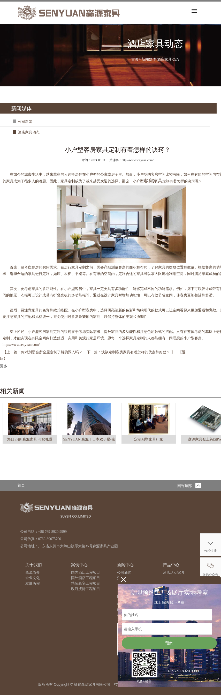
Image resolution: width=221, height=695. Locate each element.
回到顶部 (189, 486)
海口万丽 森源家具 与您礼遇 (29, 439)
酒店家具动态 (168, 59)
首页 (135, 59)
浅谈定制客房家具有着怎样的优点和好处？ (136, 352)
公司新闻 (25, 122)
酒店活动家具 (174, 572)
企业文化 (32, 578)
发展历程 (32, 583)
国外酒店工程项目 (85, 578)
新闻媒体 (149, 59)
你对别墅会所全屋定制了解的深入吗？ (52, 352)
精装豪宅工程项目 (85, 583)
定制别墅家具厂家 (148, 439)
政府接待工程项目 (85, 589)
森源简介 (32, 572)
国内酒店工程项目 (85, 572)
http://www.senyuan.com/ (21, 345)
